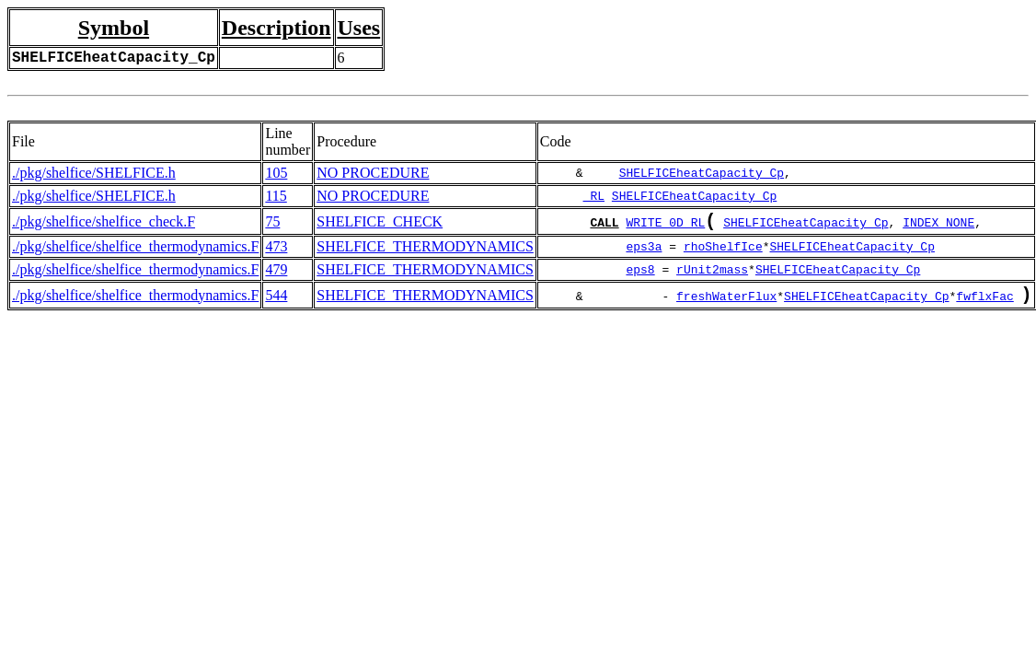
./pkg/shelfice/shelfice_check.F (103, 223)
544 (276, 300)
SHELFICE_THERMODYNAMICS (425, 250)
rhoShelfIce (723, 250)
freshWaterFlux (726, 303)
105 (276, 172)
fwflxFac (984, 303)
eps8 (640, 273)
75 (272, 223)
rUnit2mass (712, 273)
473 (276, 250)
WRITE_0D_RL (665, 225)
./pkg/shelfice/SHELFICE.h (94, 172)
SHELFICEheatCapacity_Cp (701, 173)
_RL (593, 196)
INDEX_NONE (938, 225)
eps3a (644, 250)
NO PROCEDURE (373, 172)
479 (276, 273)
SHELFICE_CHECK (380, 223)
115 (275, 196)
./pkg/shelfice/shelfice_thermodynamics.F (135, 250)
